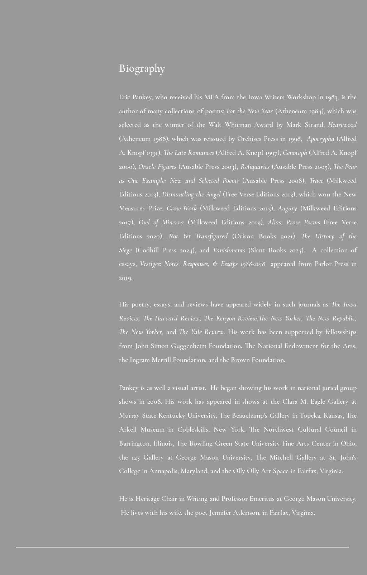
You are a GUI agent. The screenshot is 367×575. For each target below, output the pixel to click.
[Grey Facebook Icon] (330, 557)
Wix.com (127, 557)
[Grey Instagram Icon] (339, 557)
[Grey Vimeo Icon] (348, 557)
